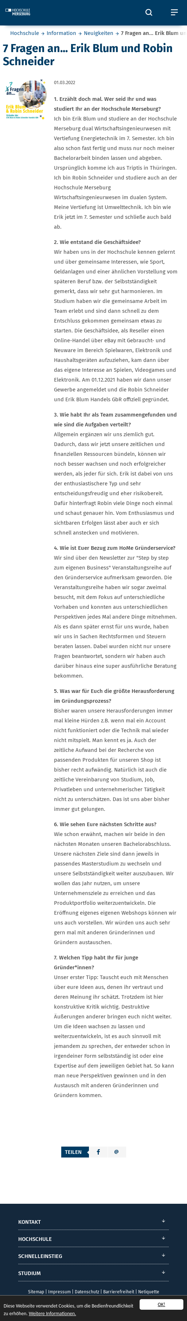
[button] (98, 1152)
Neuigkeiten (98, 33)
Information (61, 33)
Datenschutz (87, 1291)
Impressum (59, 1291)
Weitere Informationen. (52, 1314)
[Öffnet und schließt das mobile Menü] (174, 12)
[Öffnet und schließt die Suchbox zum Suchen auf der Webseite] (148, 12)
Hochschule (24, 33)
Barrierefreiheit (118, 1291)
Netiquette (148, 1291)
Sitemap (36, 1291)
